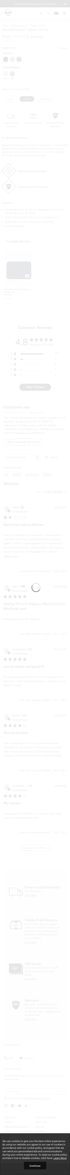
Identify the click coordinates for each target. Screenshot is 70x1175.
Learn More (60, 1158)
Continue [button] (35, 1165)
